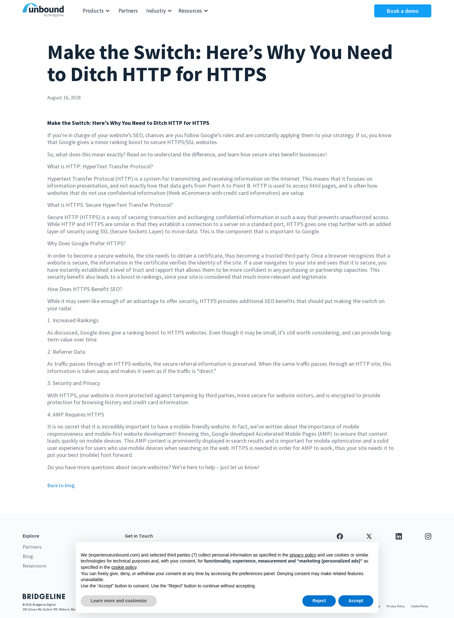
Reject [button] (319, 600)
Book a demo (403, 11)
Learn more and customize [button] (119, 600)
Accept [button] (355, 600)
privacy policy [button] (303, 554)
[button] (96, 11)
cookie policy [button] (123, 567)
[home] (45, 11)
